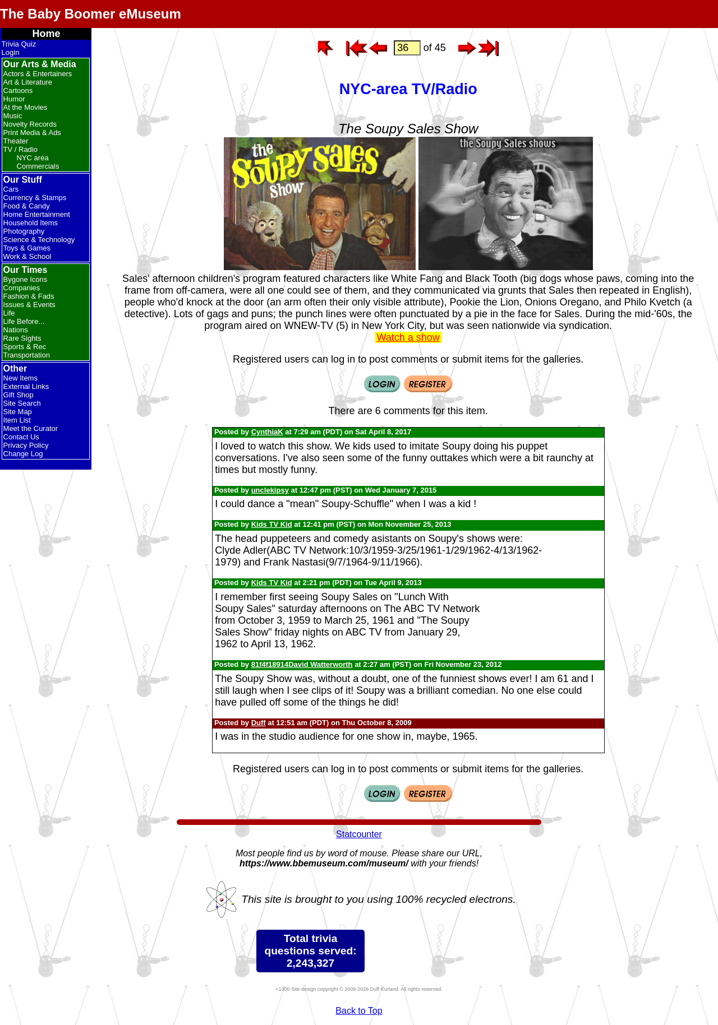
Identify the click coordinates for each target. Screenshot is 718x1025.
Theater (16, 141)
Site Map (17, 411)
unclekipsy (270, 490)
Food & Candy (26, 206)
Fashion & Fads (28, 296)
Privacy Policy (26, 445)
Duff (258, 722)
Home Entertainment (36, 214)
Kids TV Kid (271, 524)
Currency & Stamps (35, 197)
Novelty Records (30, 124)
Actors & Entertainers (37, 73)
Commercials (38, 166)
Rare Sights (22, 338)
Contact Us (21, 437)
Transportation (26, 355)
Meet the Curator (30, 428)
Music (12, 116)
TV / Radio (20, 149)
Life (9, 313)
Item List (17, 420)
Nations (15, 330)
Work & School (27, 256)
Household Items (30, 223)
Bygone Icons (25, 279)
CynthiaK (267, 432)
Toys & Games (27, 248)
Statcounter (359, 834)
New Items (20, 378)
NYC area (33, 158)
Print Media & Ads (32, 132)
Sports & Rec (25, 346)
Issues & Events (29, 304)
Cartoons (18, 90)
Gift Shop (18, 395)
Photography (24, 231)
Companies (21, 288)
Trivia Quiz (19, 44)
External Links (26, 386)
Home (47, 33)
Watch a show (407, 337)
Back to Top (358, 1010)
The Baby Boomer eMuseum (90, 13)
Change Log (23, 453)
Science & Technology (39, 239)
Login (11, 52)
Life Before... (24, 321)
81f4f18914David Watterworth (302, 664)
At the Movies (25, 107)
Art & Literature (27, 82)
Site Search (22, 403)
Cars (11, 189)
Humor (14, 99)
